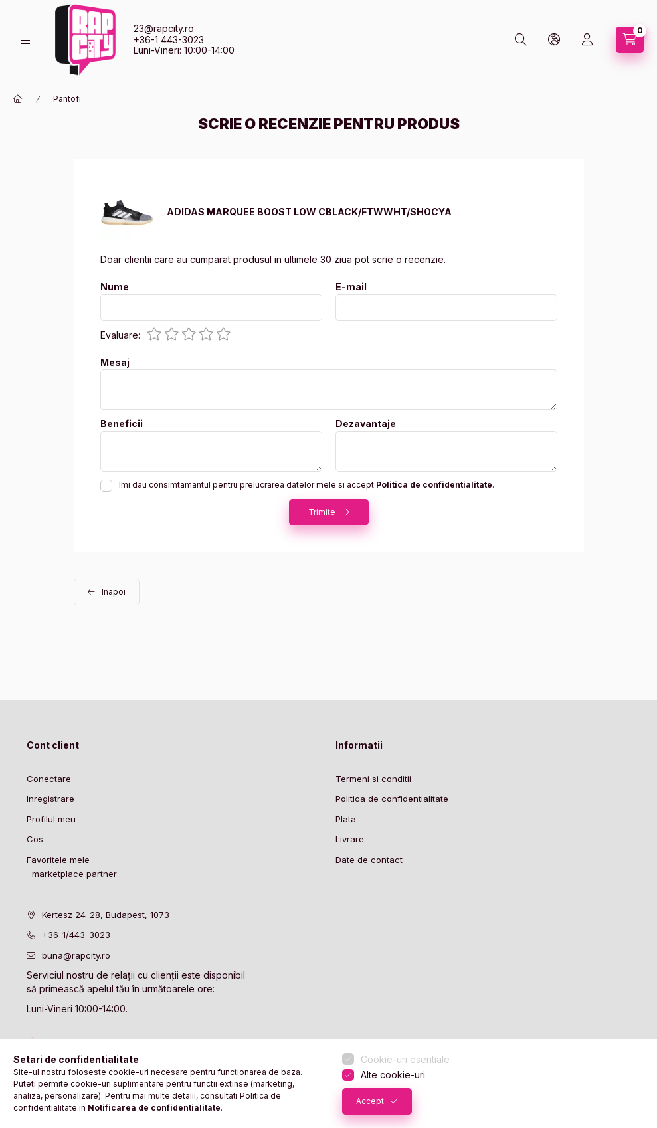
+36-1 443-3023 (169, 39)
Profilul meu (51, 819)
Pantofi (67, 99)
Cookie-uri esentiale (405, 1059)
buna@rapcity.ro (76, 955)
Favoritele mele (58, 859)
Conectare (49, 778)
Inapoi (114, 592)
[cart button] (630, 40)
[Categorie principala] (18, 99)
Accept (370, 1101)
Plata (345, 819)
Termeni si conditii (373, 778)
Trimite (321, 512)
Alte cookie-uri (393, 1074)
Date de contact (369, 859)
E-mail (351, 287)
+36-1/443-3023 (76, 934)
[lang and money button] (554, 40)
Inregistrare (50, 798)
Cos (35, 839)
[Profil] (587, 40)
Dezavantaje (365, 424)
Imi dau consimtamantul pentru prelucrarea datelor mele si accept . (306, 485)
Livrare (349, 839)
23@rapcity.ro (164, 28)
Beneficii (121, 424)
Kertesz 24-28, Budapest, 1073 (105, 914)
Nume (114, 287)
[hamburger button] (25, 40)
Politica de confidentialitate (391, 798)
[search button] (521, 40)
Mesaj (115, 362)
